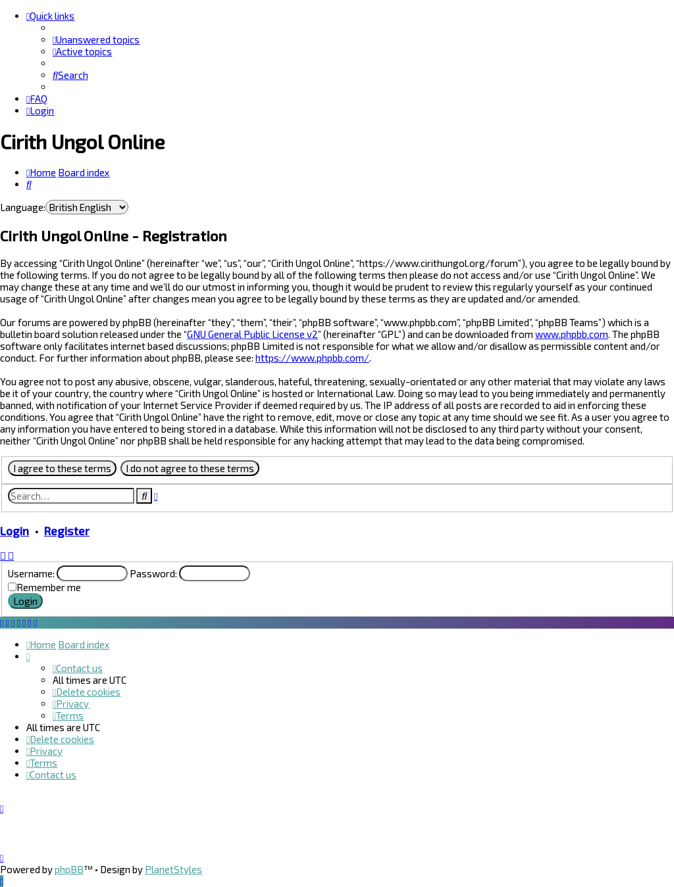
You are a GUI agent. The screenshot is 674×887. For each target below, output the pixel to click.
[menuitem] (96, 39)
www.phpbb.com (571, 334)
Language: (22, 207)
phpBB (69, 869)
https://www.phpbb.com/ (312, 358)
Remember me (48, 587)
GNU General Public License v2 (252, 334)
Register (67, 530)
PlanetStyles (173, 869)
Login (14, 530)
